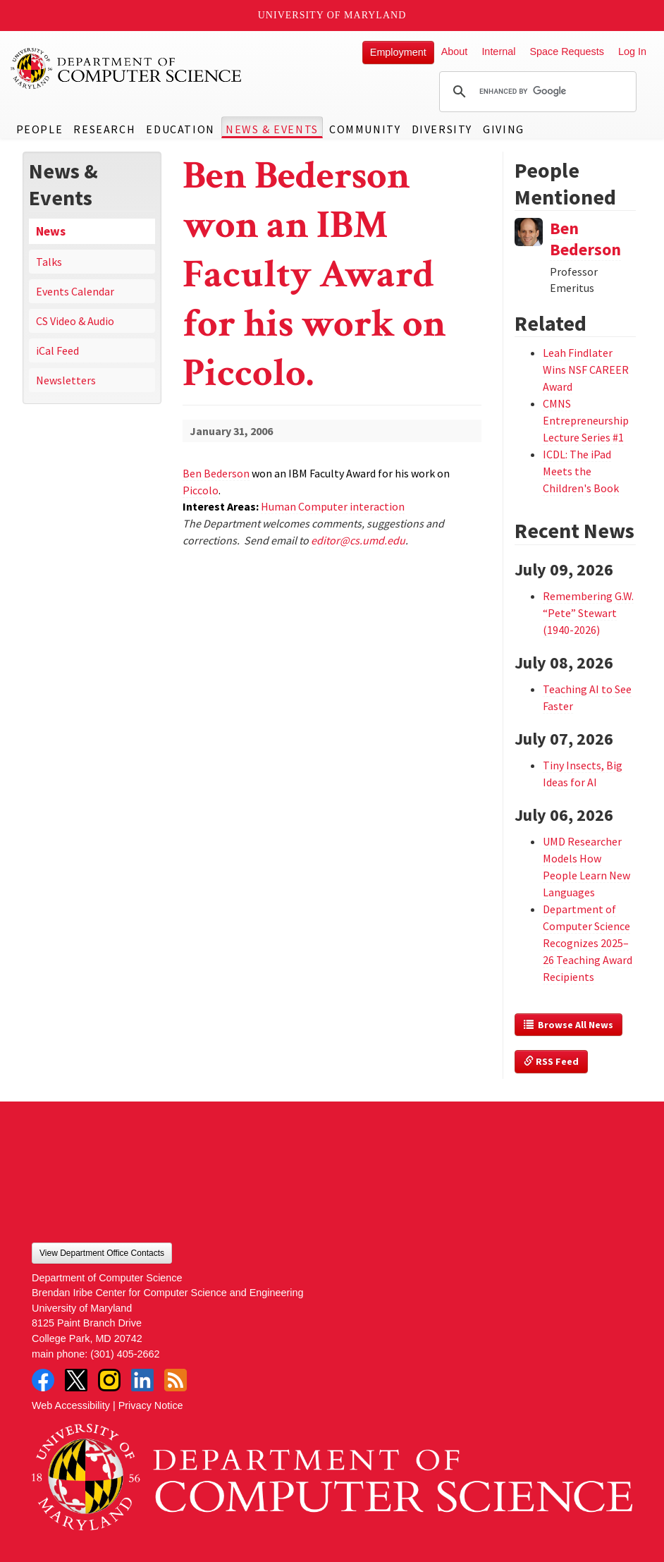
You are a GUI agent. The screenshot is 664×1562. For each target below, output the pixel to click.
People (39, 129)
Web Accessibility (71, 1405)
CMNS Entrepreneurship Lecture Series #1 (586, 420)
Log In (632, 51)
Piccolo (201, 490)
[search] (535, 91)
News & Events (272, 129)
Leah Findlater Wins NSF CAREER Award (586, 369)
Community (364, 129)
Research (104, 129)
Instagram (109, 1380)
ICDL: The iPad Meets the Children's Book (581, 471)
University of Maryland (332, 15)
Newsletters (66, 380)
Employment (398, 52)
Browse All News (568, 1024)
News (51, 231)
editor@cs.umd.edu (358, 540)
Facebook (43, 1380)
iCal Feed (57, 350)
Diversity (442, 129)
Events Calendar (75, 291)
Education (180, 129)
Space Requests (566, 51)
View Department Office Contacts (101, 1253)
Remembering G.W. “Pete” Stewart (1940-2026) (588, 613)
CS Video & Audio (75, 321)
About (454, 51)
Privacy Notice (150, 1405)
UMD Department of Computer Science (127, 68)
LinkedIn (142, 1380)
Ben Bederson (216, 473)
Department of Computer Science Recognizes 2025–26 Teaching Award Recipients (587, 943)
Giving (503, 129)
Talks (49, 262)
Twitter (76, 1380)
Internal (498, 51)
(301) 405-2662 (124, 1354)
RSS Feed (551, 1061)
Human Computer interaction (333, 506)
